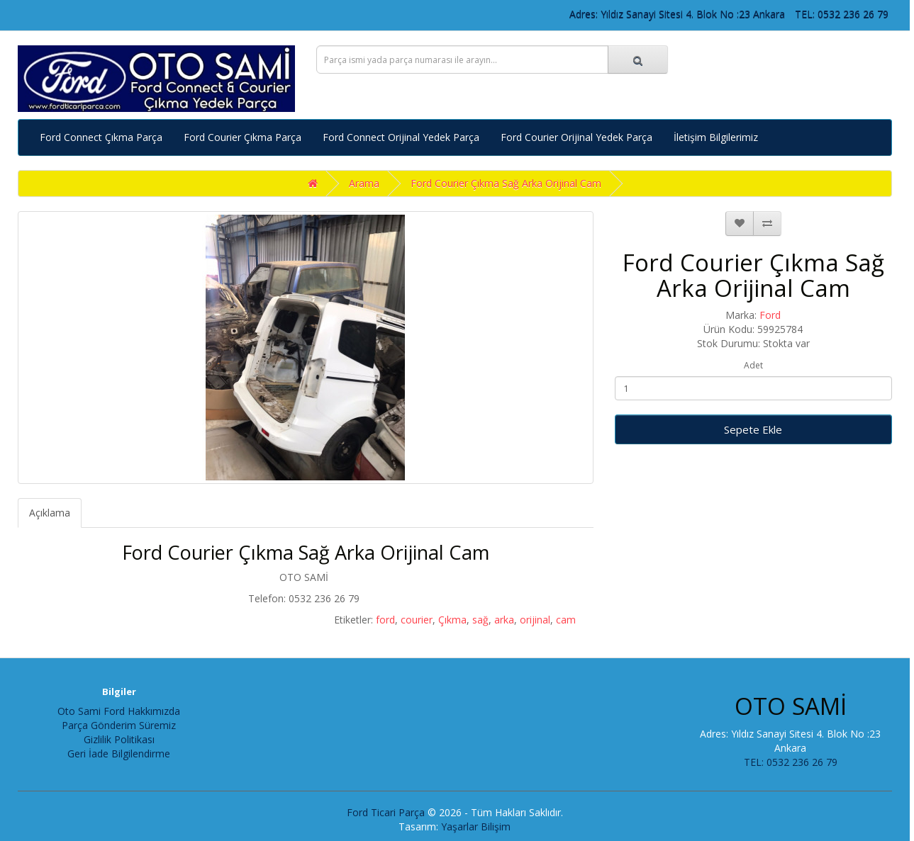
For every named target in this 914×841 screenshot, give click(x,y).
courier (417, 619)
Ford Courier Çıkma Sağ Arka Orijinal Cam (506, 183)
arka (504, 619)
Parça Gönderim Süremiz (119, 725)
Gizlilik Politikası (119, 739)
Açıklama (49, 512)
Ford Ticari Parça (386, 812)
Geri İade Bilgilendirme (118, 753)
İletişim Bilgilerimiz (716, 137)
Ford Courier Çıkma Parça (242, 137)
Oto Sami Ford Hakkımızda (118, 711)
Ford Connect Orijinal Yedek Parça (401, 137)
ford (385, 619)
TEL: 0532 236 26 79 (841, 14)
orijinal (535, 619)
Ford (770, 315)
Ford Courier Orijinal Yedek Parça (576, 137)
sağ (480, 619)
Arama (364, 183)
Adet (753, 365)
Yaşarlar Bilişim (476, 826)
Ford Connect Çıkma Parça (101, 137)
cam (566, 619)
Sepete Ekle (753, 429)
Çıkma (452, 619)
